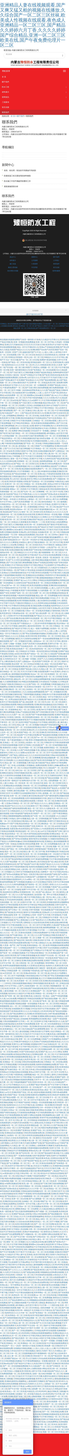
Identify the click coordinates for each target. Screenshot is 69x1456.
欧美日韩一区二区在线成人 (13, 1059)
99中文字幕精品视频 (8, 1064)
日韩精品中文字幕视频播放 (17, 1151)
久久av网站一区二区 (31, 879)
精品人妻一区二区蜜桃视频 (26, 507)
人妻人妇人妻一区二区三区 (13, 1356)
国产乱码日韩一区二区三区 (19, 537)
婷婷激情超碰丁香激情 (44, 849)
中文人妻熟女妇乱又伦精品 (17, 608)
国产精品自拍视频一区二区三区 (24, 474)
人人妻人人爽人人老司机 (51, 352)
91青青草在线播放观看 (34, 1135)
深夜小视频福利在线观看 (33, 1249)
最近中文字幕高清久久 (57, 798)
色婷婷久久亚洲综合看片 (55, 966)
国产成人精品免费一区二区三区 (44, 613)
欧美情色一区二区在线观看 (52, 1206)
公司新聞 (34, 260)
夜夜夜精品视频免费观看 (58, 1358)
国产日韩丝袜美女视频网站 (32, 677)
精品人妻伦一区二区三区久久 (47, 1219)
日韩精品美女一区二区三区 (10, 504)
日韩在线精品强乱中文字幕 (35, 976)
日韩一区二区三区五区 (26, 355)
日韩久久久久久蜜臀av (17, 753)
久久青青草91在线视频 (12, 775)
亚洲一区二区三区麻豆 (19, 796)
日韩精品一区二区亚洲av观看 (44, 421)
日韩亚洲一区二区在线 (29, 1001)
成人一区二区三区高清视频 (43, 1252)
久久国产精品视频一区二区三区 (15, 862)
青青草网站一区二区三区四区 (49, 636)
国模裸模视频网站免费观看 (19, 816)
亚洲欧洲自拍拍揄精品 (24, 418)
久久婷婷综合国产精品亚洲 (53, 459)
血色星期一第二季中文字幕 (45, 895)
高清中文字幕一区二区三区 (22, 737)
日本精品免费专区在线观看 (45, 1331)
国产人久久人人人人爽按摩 (19, 1270)
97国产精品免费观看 (47, 380)
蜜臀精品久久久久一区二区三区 (33, 1401)
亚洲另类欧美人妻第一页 (30, 1374)
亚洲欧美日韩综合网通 (48, 464)
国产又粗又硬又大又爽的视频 (21, 372)
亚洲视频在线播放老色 (50, 1414)
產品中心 (13, 257)
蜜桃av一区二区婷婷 (18, 489)
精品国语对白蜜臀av (11, 892)
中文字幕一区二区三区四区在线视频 (33, 588)
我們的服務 (56, 271)
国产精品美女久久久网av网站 (44, 920)
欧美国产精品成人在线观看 (17, 1019)
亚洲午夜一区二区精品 (38, 383)
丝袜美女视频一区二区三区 (50, 438)
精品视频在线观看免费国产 (10, 339)
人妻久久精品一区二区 (12, 783)
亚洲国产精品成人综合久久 (29, 669)
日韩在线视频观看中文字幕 (14, 1021)
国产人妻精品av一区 (60, 451)
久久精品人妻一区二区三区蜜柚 (22, 1145)
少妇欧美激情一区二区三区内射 (51, 416)
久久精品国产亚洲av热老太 (48, 494)
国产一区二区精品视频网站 (23, 1331)
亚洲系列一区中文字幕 (26, 1204)
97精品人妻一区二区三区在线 (23, 1323)
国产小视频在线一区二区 (30, 1234)
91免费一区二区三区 (40, 593)
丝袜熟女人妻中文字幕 (28, 542)
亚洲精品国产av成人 (55, 666)
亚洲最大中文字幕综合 (13, 565)
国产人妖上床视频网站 (38, 666)
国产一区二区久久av (59, 877)
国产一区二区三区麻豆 (22, 410)
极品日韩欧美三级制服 (57, 1391)
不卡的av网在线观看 (8, 1100)
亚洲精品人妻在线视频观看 (55, 841)
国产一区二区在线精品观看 (26, 727)
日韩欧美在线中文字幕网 (40, 1031)
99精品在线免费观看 (25, 704)
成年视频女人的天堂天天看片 (40, 608)
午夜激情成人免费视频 (22, 1075)
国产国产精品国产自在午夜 (27, 864)
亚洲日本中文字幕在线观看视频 (20, 616)
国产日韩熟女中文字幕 (32, 375)
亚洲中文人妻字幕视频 (21, 1044)
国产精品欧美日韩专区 (13, 912)
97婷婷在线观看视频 (9, 745)
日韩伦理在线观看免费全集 (34, 530)
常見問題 (34, 267)
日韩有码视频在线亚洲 (32, 707)
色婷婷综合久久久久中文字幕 (18, 1105)
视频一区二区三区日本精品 (20, 1181)
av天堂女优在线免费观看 (51, 555)
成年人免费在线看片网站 (36, 1369)
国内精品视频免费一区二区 (52, 758)
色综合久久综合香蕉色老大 (46, 355)
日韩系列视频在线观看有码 (15, 720)
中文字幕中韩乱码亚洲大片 (30, 1047)
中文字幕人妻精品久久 (39, 943)
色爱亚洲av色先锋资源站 (20, 829)
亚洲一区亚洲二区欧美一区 (41, 557)
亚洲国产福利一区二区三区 (20, 593)
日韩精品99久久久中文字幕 (21, 811)
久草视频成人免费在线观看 (35, 765)
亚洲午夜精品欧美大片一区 (13, 540)
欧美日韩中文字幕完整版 (27, 930)
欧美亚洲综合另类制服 (48, 651)
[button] (66, 87)
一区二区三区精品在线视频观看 (33, 433)
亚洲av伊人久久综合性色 (37, 730)
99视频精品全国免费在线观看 (52, 1272)
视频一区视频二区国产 (19, 644)
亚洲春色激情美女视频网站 (57, 902)
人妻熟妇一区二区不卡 (58, 431)
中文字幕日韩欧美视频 (19, 1244)
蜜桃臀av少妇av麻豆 (35, 395)
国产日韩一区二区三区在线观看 (43, 816)
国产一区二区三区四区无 (15, 854)
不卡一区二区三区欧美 (12, 469)
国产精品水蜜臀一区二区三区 (14, 1097)
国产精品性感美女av (50, 1143)
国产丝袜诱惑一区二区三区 (48, 1407)
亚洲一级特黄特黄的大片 (20, 370)
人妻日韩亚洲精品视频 (39, 560)
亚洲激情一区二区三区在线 (28, 461)
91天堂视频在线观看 (38, 441)
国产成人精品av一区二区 (48, 892)
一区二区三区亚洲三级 (51, 707)
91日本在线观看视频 (30, 978)
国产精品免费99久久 (18, 1014)
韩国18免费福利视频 (49, 1128)
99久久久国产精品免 (55, 1125)
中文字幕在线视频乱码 (51, 400)
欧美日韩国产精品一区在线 (13, 1095)
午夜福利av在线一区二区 (21, 613)
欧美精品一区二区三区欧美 (57, 1189)
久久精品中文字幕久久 (50, 339)
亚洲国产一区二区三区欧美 (53, 1404)
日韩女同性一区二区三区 (16, 887)
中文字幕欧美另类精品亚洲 (19, 606)
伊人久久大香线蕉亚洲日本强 (44, 365)
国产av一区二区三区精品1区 (17, 585)
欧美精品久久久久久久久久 (54, 512)
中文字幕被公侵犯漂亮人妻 (19, 626)
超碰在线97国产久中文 (31, 352)
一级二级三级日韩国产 (22, 367)
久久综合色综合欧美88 (40, 755)
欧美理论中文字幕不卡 (55, 345)
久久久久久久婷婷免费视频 (13, 884)
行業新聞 (34, 264)
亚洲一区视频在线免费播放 (24, 342)
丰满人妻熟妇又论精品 (45, 750)
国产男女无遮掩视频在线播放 (34, 634)
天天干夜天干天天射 (23, 1252)
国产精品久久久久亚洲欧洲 (35, 699)
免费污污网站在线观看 (32, 1115)
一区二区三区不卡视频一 (12, 390)
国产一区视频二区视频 (53, 1341)
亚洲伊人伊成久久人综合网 (10, 788)
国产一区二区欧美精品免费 (53, 1412)
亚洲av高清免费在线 (40, 1282)
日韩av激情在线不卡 (20, 383)
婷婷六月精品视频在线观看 (57, 1151)
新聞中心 (34, 257)
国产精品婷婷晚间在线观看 (19, 859)
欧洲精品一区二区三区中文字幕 (50, 542)
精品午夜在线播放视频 (40, 598)
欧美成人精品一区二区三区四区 (50, 1090)
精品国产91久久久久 (13, 806)
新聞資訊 (5, 97)
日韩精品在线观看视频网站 (48, 580)
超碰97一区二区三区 (52, 1196)
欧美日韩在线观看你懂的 (55, 489)
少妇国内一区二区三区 (58, 628)
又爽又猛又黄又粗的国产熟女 (38, 763)
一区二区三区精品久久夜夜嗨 (14, 522)
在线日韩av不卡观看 (23, 1176)
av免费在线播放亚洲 (13, 1184)
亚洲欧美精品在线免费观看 (28, 1118)
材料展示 (5, 92)
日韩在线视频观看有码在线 (33, 841)
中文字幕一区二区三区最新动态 (35, 568)
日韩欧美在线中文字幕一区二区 (44, 940)
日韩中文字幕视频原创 (24, 872)
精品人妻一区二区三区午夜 (34, 851)
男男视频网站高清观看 (37, 1019)
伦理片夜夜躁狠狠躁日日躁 (36, 798)
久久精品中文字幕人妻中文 (15, 1254)
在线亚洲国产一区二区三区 (56, 1396)
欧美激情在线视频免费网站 (45, 423)
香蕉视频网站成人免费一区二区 (55, 1115)
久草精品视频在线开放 (29, 438)
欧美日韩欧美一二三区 (36, 522)
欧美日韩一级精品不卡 (12, 781)
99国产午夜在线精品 (51, 869)
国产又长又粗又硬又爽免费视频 (19, 563)
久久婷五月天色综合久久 (12, 1272)
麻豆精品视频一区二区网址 (24, 791)
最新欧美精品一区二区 (53, 748)
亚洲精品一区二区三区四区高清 (30, 545)
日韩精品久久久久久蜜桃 (12, 917)
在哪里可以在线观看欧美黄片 (25, 793)
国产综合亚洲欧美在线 (15, 618)
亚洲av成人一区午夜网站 (10, 1285)
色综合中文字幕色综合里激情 (52, 1173)
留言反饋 (5, 107)
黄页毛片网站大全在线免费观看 (39, 479)
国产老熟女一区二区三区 (36, 654)
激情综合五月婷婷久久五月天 (55, 1232)
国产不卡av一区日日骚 (9, 360)
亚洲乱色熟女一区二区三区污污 (34, 775)
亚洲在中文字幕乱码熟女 (33, 565)
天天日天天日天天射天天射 (34, 345)
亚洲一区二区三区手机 (45, 342)
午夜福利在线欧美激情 (31, 1178)
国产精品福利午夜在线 (50, 1153)
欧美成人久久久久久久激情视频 (48, 1006)
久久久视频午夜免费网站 (40, 466)
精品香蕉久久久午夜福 (17, 1140)
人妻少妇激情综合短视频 (46, 471)
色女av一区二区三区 (38, 674)
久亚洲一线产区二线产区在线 (14, 945)
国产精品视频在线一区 (57, 1214)
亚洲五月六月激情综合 (13, 345)
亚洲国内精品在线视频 (24, 968)
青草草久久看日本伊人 (45, 1379)
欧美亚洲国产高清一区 (58, 350)
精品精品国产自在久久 (12, 512)
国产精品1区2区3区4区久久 (33, 413)
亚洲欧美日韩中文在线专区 (55, 413)
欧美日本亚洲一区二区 (13, 988)
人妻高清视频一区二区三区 (13, 991)
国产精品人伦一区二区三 (21, 1282)
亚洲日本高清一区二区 (33, 1037)
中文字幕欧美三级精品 (36, 489)
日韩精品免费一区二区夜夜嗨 (18, 971)
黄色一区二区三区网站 (21, 557)
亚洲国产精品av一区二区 (15, 1358)
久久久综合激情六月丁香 (31, 806)
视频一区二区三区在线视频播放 (34, 656)
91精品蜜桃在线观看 (27, 801)
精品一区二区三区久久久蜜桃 (39, 808)
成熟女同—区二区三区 (22, 679)
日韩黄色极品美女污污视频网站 (24, 476)
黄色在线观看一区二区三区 (44, 497)
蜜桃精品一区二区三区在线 (27, 416)
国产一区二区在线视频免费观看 (15, 1366)
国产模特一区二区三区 (55, 900)
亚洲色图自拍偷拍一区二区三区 (12, 398)
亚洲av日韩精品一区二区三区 (18, 803)
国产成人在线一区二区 (32, 917)
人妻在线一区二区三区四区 (31, 869)
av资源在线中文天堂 (11, 1173)
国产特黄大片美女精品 (26, 570)
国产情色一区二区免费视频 (39, 684)
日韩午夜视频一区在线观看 (39, 910)
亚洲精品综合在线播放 (34, 575)
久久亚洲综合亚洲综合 (36, 966)
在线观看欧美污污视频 (21, 1009)
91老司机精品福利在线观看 (38, 834)
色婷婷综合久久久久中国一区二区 (18, 365)
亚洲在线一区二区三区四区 (15, 730)
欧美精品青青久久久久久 (21, 1011)
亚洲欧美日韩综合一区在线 (46, 514)
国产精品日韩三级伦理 (22, 940)
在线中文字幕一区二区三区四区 (33, 902)
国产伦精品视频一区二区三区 (33, 1318)
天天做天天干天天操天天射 (50, 378)
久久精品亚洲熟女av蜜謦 (50, 1209)
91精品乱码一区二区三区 (57, 1044)
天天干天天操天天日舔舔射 (31, 456)
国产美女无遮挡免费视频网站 (23, 1211)
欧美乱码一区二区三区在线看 (23, 1295)
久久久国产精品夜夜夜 (24, 895)
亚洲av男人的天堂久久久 (29, 378)
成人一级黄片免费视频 (39, 628)
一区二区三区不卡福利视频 (13, 976)
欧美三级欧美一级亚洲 (43, 968)
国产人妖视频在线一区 (13, 428)
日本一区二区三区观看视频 (55, 436)
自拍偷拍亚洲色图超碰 (45, 570)
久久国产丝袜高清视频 (39, 537)
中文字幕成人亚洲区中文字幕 (30, 459)
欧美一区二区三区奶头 (15, 1125)
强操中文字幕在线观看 (9, 905)
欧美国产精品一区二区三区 (27, 732)
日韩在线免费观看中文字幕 (43, 933)
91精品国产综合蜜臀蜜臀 (35, 1029)
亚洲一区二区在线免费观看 (13, 798)
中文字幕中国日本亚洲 (39, 1262)
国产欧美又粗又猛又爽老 (10, 433)
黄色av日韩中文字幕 (56, 484)
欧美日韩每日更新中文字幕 (21, 451)
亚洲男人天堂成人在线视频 (30, 405)
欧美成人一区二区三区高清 (15, 1391)
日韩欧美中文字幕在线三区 (10, 631)
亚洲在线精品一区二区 (36, 945)
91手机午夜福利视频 (34, 398)
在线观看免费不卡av (46, 672)
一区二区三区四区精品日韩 (13, 821)
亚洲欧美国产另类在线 (32, 550)
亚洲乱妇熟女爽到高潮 (58, 922)
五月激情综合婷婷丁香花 (57, 775)
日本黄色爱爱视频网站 (35, 1216)
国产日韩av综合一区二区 (43, 1237)
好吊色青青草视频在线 (46, 623)
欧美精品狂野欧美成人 (32, 390)
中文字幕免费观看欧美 (45, 1113)
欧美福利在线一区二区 (41, 649)
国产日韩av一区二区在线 (18, 910)
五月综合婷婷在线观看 (13, 900)
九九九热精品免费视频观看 (54, 659)
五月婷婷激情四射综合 (17, 573)
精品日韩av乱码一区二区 (53, 403)
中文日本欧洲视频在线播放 (43, 1067)
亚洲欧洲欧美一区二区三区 (14, 689)
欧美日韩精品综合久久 (28, 1320)
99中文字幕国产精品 (49, 710)
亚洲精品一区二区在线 (12, 1062)
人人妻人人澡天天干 (44, 393)
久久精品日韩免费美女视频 (32, 768)
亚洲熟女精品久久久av (55, 720)
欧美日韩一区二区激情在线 (35, 525)
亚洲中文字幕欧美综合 (57, 821)
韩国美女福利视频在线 (45, 791)
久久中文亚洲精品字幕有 (42, 882)
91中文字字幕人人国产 (9, 502)
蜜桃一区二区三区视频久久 (17, 1242)
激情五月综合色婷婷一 (45, 1138)
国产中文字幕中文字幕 (56, 1085)
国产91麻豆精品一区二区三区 (21, 935)
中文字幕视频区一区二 (26, 471)
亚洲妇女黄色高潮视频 (9, 1384)
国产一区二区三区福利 (12, 890)
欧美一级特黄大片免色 (31, 339)
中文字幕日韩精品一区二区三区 (51, 1417)
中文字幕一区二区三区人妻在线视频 (14, 1031)
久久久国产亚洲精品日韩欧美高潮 (47, 935)
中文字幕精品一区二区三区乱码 (42, 448)
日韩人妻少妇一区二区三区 (43, 410)
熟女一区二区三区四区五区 (26, 1287)
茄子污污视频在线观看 (36, 720)
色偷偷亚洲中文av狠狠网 (25, 393)
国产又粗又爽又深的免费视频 (36, 388)
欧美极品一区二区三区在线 (33, 778)
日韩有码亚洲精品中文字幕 (56, 1318)
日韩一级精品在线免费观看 (24, 535)
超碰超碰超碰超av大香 (48, 578)
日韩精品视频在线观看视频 (24, 1379)
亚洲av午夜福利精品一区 (33, 1232)
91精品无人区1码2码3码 (41, 1011)
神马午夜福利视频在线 (43, 509)
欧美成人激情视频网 (58, 1034)
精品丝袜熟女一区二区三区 (29, 824)
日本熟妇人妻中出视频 (17, 819)
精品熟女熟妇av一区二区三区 (21, 509)
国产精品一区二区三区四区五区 (25, 464)
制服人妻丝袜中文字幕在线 (24, 907)
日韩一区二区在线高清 (37, 1229)
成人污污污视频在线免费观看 (50, 978)
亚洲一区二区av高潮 (20, 1199)
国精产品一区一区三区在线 (51, 1201)
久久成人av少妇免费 (8, 998)
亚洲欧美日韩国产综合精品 (17, 646)
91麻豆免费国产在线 (54, 699)
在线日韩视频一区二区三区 (52, 1374)
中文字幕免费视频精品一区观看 (34, 1361)
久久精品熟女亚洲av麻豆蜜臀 (40, 1242)
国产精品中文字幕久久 (21, 628)
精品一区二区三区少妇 (31, 504)
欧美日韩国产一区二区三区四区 (12, 1399)
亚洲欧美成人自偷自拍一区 (34, 996)
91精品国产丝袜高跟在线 (49, 725)
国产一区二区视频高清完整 (20, 641)
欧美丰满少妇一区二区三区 (35, 1059)
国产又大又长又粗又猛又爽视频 (17, 448)
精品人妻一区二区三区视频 (27, 725)
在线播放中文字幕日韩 (31, 788)
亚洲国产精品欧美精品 (43, 372)
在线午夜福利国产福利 (19, 813)
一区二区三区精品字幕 (53, 469)
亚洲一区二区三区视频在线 (13, 611)
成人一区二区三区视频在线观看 (22, 1006)
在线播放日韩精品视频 (22, 1348)
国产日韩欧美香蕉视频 (26, 955)
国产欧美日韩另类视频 (43, 760)
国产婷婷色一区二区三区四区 (37, 884)
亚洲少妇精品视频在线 (42, 451)
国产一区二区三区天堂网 (44, 1224)
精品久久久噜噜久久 (42, 517)
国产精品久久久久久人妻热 (44, 616)
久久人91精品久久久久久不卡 (34, 631)
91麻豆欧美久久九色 (56, 1021)
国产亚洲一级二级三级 (13, 996)
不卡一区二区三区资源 (58, 1097)
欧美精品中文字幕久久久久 (13, 385)
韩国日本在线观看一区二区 (35, 618)
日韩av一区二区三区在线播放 (29, 1206)
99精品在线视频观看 (8, 601)
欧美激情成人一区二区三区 (13, 1029)
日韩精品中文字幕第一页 (28, 651)
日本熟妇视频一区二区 (12, 436)
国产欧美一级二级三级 (48, 1001)
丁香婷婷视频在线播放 (31, 694)
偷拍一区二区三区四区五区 (32, 512)
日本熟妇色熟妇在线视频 (18, 1072)
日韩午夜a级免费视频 (20, 958)
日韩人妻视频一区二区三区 (48, 793)
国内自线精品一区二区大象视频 (54, 502)
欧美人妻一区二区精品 (30, 1184)
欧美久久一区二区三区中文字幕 (20, 517)
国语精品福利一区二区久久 (41, 362)
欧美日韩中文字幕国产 (50, 405)
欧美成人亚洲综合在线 (53, 1158)
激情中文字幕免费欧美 (43, 426)
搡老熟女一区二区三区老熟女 (52, 824)
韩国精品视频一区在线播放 (26, 1004)
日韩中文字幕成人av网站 (21, 1386)
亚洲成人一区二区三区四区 (31, 697)
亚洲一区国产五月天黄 (41, 915)
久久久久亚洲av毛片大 (52, 398)
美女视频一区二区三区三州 (55, 1110)
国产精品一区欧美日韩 (29, 874)
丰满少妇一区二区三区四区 (48, 1004)
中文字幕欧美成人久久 (28, 494)
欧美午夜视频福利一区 (41, 1353)
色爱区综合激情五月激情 (53, 1376)
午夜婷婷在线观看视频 (13, 443)
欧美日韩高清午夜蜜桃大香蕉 (16, 481)
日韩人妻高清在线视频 (17, 1148)
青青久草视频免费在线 (37, 740)
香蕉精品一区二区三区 (15, 1341)
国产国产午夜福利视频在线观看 (41, 715)
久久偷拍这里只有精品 (12, 978)
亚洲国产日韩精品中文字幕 (54, 960)
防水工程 (5, 87)
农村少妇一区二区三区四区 (26, 770)
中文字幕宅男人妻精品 (21, 922)
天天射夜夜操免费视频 (26, 1113)
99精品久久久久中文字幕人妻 (55, 357)
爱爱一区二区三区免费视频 (46, 844)
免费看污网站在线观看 (21, 431)
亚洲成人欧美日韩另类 (28, 636)
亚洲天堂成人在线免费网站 (56, 522)
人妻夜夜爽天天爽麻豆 (45, 1145)
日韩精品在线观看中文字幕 (30, 948)
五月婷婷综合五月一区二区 (13, 659)
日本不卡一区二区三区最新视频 (46, 1080)
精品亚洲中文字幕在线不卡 (29, 555)
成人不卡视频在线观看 (12, 677)
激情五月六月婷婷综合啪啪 (26, 639)
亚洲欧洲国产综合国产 (39, 350)
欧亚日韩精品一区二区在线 (41, 846)
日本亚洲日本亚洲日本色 (27, 527)
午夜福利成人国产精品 (13, 836)
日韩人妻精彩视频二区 (36, 1396)
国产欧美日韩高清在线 (51, 375)
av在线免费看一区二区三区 (15, 395)
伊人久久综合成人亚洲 (24, 426)
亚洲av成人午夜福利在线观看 (49, 474)
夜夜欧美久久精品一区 (12, 748)
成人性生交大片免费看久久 (41, 1166)
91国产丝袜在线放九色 (28, 1052)
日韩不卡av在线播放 (50, 948)
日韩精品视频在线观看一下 (53, 443)
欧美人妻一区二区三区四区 (52, 1100)
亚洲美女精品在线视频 (47, 603)
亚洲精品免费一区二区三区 (52, 1049)
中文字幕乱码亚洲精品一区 (22, 423)
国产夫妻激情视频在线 (12, 1318)
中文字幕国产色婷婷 (59, 649)
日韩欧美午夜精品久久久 (23, 1042)
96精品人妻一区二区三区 (42, 1181)
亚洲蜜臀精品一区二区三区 (40, 1427)
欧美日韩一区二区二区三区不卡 (39, 753)
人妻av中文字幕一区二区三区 (47, 1204)
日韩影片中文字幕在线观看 (21, 421)
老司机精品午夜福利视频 (54, 689)
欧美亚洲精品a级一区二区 (35, 1125)
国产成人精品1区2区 (55, 862)
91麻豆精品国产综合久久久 (54, 1371)
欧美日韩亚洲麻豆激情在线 (10, 694)
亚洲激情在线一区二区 (29, 892)
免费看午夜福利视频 (48, 360)
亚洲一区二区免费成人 (22, 915)
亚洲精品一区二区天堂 (43, 1227)
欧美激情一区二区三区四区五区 (29, 981)
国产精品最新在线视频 (48, 735)
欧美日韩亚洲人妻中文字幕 (31, 1371)
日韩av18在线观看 (57, 755)
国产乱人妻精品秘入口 (22, 920)
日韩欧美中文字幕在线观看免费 (53, 694)
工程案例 (5, 102)
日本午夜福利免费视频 (39, 859)
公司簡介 (56, 260)
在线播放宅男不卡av (38, 1044)
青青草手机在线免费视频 (49, 1118)
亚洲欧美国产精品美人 (36, 519)
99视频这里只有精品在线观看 (28, 998)
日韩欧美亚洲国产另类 (26, 826)
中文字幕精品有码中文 (9, 588)
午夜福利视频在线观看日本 (14, 575)
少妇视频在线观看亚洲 (46, 487)
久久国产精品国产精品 (51, 390)
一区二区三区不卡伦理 (54, 492)
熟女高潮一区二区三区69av (47, 535)
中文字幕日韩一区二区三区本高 (45, 1424)
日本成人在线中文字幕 (41, 1338)
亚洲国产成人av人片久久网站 (55, 395)
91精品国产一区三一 (13, 413)
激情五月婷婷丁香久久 (45, 907)
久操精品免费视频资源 (41, 679)
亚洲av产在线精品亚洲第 (49, 347)
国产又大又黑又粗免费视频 (19, 560)
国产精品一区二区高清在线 (19, 362)
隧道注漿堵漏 (12, 267)
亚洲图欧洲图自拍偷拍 (28, 487)
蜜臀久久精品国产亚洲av (56, 925)
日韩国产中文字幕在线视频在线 (20, 1293)
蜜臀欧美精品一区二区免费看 (27, 1209)
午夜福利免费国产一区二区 (13, 388)
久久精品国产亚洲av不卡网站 (27, 408)
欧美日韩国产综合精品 (28, 722)
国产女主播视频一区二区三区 (18, 1163)
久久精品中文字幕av (57, 568)
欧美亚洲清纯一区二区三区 (41, 626)
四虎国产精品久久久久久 (20, 350)
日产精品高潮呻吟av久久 (18, 1300)
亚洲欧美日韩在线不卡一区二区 (37, 1356)
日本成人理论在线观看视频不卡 (41, 1069)
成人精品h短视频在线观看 (41, 1092)
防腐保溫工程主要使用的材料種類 (17, 176)
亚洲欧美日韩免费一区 (17, 687)
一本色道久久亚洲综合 (17, 499)
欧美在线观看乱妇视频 (39, 585)
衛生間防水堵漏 (12, 271)
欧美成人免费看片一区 (43, 872)
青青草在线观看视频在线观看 (14, 966)
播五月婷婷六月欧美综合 (55, 1254)
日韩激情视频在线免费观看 (37, 1148)
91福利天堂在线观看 (20, 1123)
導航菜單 (6, 71)
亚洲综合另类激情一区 (17, 357)
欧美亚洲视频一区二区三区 (29, 502)
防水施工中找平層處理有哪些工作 (17, 181)
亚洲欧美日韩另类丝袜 (48, 732)
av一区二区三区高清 (35, 621)
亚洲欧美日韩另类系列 (26, 857)
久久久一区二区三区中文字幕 (34, 925)
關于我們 (5, 82)
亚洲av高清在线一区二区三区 (35, 973)
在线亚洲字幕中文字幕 (46, 476)
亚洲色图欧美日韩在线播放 (53, 550)
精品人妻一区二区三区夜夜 (52, 669)
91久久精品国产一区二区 (53, 768)
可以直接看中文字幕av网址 (54, 565)
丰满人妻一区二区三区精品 (37, 1140)
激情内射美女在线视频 (38, 839)
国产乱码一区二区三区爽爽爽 (32, 492)
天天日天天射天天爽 (29, 672)
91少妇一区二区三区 (35, 357)
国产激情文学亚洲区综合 (57, 525)
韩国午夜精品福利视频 (24, 497)
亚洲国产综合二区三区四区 (41, 1130)
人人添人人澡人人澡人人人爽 (43, 1348)
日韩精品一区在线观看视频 (41, 1102)
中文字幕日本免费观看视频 (10, 454)
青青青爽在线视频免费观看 (17, 1057)
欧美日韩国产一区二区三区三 (40, 813)
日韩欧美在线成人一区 (34, 1341)
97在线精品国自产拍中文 (44, 418)
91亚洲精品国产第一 (57, 953)
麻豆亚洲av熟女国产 (37, 796)
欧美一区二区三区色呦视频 (36, 854)
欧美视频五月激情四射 (51, 611)
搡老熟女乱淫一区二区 (55, 1303)
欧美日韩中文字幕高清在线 (43, 1386)
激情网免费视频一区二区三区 (51, 461)
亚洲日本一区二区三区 (13, 484)
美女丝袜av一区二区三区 (30, 1285)
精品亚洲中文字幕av (54, 1244)
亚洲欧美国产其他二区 (12, 656)
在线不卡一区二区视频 (28, 1016)
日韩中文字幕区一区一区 (12, 1168)
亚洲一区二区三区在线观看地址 (48, 1024)
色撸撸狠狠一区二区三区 (51, 552)
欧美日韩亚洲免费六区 (24, 1224)
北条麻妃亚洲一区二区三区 (48, 532)
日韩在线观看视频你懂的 (21, 983)
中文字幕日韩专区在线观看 (37, 573)
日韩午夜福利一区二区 (21, 846)
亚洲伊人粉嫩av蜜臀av (56, 765)
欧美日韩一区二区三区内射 (15, 519)
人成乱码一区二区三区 (41, 773)
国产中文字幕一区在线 (23, 1237)
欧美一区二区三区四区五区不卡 (51, 1191)
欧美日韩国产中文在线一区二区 (48, 955)
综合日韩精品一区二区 (59, 1031)
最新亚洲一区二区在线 (29, 1087)
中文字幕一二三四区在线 (47, 930)
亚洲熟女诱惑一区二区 (22, 547)
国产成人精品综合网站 (58, 950)
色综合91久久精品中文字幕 (19, 993)
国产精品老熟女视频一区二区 (53, 998)
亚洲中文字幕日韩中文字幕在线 (12, 1265)
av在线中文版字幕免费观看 (33, 436)
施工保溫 (13, 264)
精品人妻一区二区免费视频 (46, 595)
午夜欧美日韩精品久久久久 (26, 603)
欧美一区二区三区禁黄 (53, 677)
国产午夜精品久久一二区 (27, 623)
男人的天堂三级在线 (18, 479)
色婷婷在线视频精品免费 (38, 867)
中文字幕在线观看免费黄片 (57, 1343)
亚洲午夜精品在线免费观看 (50, 879)
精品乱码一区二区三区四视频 (38, 887)
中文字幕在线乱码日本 (43, 1247)
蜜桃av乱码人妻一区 (37, 1151)
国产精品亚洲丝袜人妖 (39, 1270)
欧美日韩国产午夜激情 (58, 786)
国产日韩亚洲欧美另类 (45, 712)
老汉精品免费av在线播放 (40, 606)
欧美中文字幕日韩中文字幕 (19, 1166)
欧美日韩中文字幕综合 (28, 905)
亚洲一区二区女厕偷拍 (35, 1257)
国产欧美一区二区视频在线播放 (12, 953)
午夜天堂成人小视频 (11, 1371)
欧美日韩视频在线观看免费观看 (20, 1080)
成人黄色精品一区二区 (24, 446)
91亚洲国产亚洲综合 (21, 1130)
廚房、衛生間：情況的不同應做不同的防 (20, 170)
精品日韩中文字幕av (8, 527)
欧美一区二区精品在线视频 (46, 583)
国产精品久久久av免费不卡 (30, 400)
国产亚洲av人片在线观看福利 (42, 829)
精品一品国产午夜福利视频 (56, 996)
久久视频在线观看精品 (56, 839)
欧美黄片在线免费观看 (38, 644)
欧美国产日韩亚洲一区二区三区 (48, 661)
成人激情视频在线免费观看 (19, 674)
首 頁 (4, 77)
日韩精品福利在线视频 (29, 1191)
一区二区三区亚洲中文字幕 (36, 1021)
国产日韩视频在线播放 (22, 882)
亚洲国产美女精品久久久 (28, 380)
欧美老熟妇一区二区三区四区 (19, 1067)
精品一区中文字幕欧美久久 (27, 347)
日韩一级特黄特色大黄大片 (10, 1034)
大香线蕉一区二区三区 (53, 621)
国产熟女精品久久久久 (13, 1196)
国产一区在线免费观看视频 (48, 639)
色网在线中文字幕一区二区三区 (34, 781)
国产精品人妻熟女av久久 (20, 755)
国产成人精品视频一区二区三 (49, 770)
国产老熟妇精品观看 (31, 1272)
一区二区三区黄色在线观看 (21, 933)
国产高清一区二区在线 (32, 443)
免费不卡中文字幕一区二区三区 (34, 890)
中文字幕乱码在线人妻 (17, 897)
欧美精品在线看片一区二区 (20, 649)
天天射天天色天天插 (54, 530)
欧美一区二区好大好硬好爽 (40, 646)
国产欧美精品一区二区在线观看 (42, 370)
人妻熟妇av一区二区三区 (42, 641)
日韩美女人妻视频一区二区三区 (44, 367)
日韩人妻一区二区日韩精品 (26, 1120)
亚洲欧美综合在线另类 (26, 514)
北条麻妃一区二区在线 (30, 1201)
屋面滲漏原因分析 (11, 186)
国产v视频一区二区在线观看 (47, 1211)
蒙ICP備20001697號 (34, 314)
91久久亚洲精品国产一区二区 (37, 991)
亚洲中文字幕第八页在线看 (29, 745)
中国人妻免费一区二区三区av (38, 1389)
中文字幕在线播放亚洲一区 (54, 456)
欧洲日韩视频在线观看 (26, 601)
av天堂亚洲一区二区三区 (13, 973)
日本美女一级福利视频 (58, 867)
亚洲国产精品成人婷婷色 (21, 1214)
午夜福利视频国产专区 (22, 1082)
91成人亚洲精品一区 (52, 428)
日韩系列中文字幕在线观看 (55, 575)
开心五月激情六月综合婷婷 (36, 1358)
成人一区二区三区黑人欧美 (29, 710)
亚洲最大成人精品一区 (43, 664)
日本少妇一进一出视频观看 (36, 385)
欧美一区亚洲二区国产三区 (10, 352)
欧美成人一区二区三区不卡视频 (47, 1222)
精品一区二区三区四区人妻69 (44, 1075)
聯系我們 (5, 112)
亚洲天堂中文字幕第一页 (21, 1026)
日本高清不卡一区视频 (39, 431)
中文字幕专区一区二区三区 (48, 1260)
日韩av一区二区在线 (33, 611)
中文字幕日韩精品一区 (48, 408)
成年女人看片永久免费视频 (56, 499)
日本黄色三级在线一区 (13, 375)
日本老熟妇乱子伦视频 (48, 682)
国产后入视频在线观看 (17, 1303)
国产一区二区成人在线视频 (13, 765)
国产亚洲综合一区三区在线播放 (41, 481)
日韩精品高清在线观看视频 (34, 1429)
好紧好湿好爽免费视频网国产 (41, 1171)
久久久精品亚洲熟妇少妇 (23, 760)
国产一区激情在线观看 (22, 1156)
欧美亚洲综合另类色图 (51, 1280)
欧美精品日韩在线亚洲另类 (54, 1135)
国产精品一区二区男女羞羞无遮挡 (20, 849)
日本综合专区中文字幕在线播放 (43, 1009)
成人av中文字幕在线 (46, 831)
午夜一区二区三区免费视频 (19, 950)
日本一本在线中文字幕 (34, 540)
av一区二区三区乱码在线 (46, 1295)
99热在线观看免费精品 (21, 598)
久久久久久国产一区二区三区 (16, 715)
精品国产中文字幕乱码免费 (27, 735)
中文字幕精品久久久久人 (18, 1085)
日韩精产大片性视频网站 (44, 446)
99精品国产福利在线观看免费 (15, 808)
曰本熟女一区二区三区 (46, 507)
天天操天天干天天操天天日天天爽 (35, 1034)
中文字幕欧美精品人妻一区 (37, 897)
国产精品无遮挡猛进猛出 (33, 428)
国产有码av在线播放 (20, 839)
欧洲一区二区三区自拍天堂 (32, 783)
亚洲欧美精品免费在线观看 (32, 960)
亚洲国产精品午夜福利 (9, 1047)
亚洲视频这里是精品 (57, 593)
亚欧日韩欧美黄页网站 (35, 1110)
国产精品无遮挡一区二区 (21, 1338)
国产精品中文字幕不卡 (47, 527)
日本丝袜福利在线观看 (26, 1064)
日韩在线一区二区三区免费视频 (35, 786)
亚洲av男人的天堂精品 (28, 532)
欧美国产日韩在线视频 (28, 590)
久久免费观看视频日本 (21, 466)
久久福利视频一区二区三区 (48, 590)
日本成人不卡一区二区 (58, 598)
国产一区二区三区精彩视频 (50, 1087)
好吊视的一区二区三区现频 (32, 748)
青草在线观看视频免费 (41, 1194)
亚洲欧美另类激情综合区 (37, 1014)
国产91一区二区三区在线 (29, 360)
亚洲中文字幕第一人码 (41, 547)
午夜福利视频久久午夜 (19, 740)
